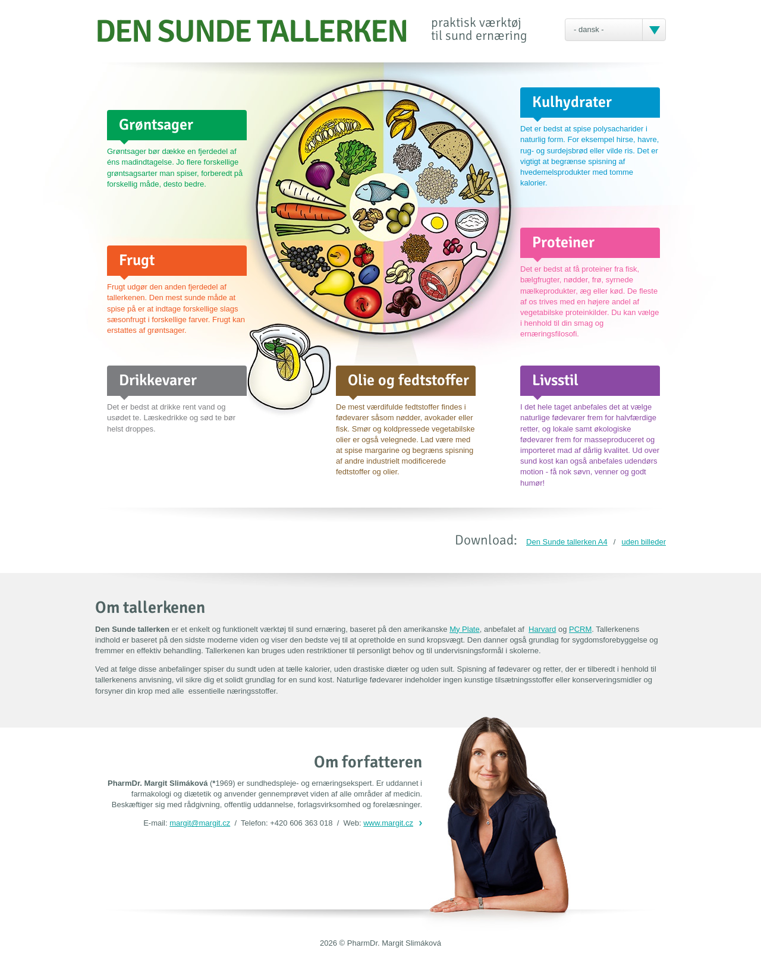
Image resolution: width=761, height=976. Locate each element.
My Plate (464, 629)
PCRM (580, 629)
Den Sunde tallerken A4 (567, 541)
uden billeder (644, 541)
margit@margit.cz (199, 822)
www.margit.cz (388, 822)
